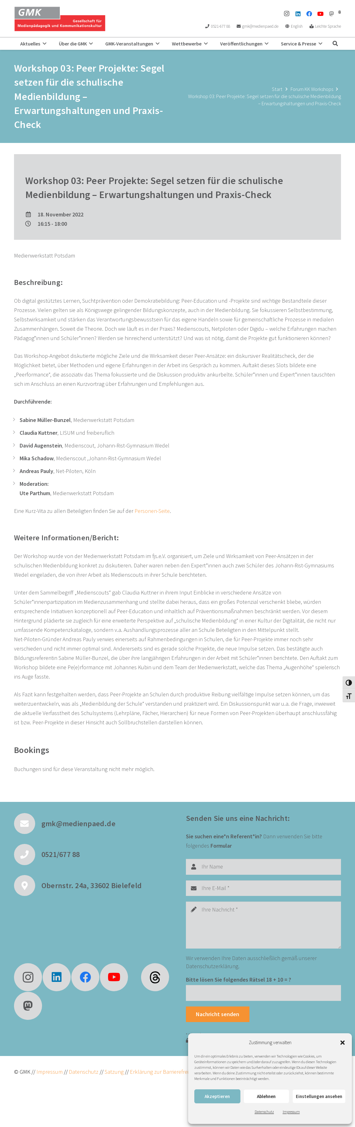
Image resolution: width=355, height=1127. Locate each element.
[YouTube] (320, 13)
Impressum (291, 1111)
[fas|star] (155, 977)
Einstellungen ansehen (319, 1096)
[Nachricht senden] (217, 1014)
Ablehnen (266, 1096)
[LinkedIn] (298, 13)
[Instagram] (286, 13)
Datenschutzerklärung (212, 966)
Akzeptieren (217, 1096)
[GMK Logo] (59, 18)
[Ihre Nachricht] (263, 925)
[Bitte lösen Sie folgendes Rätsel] (263, 993)
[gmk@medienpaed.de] (27, 823)
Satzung (113, 1071)
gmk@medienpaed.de (78, 823)
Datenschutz (264, 1111)
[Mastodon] (331, 13)
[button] (342, 1042)
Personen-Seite (152, 510)
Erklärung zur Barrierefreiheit (163, 1071)
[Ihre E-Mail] (263, 888)
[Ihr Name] (263, 866)
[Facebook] (309, 13)
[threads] (339, 12)
